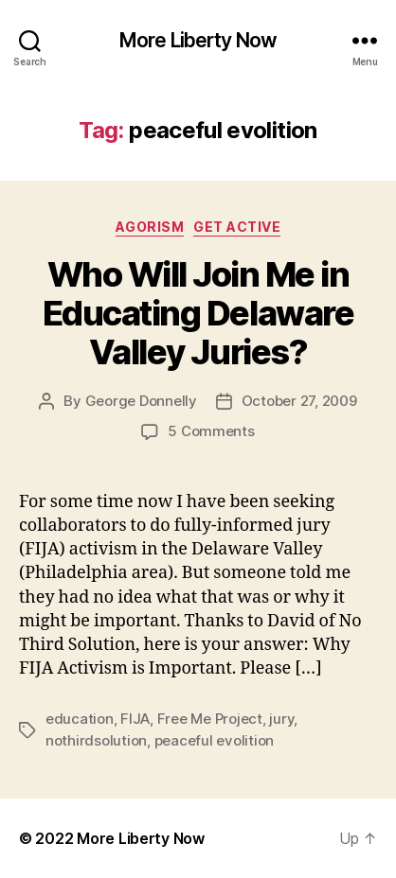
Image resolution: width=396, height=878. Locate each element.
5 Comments (211, 431)
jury (281, 719)
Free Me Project (209, 719)
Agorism (150, 227)
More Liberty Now (198, 40)
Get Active (236, 227)
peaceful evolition (214, 740)
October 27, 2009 (299, 401)
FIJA (135, 719)
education (79, 719)
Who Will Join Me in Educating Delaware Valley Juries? (198, 313)
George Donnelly (141, 401)
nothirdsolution (96, 740)
